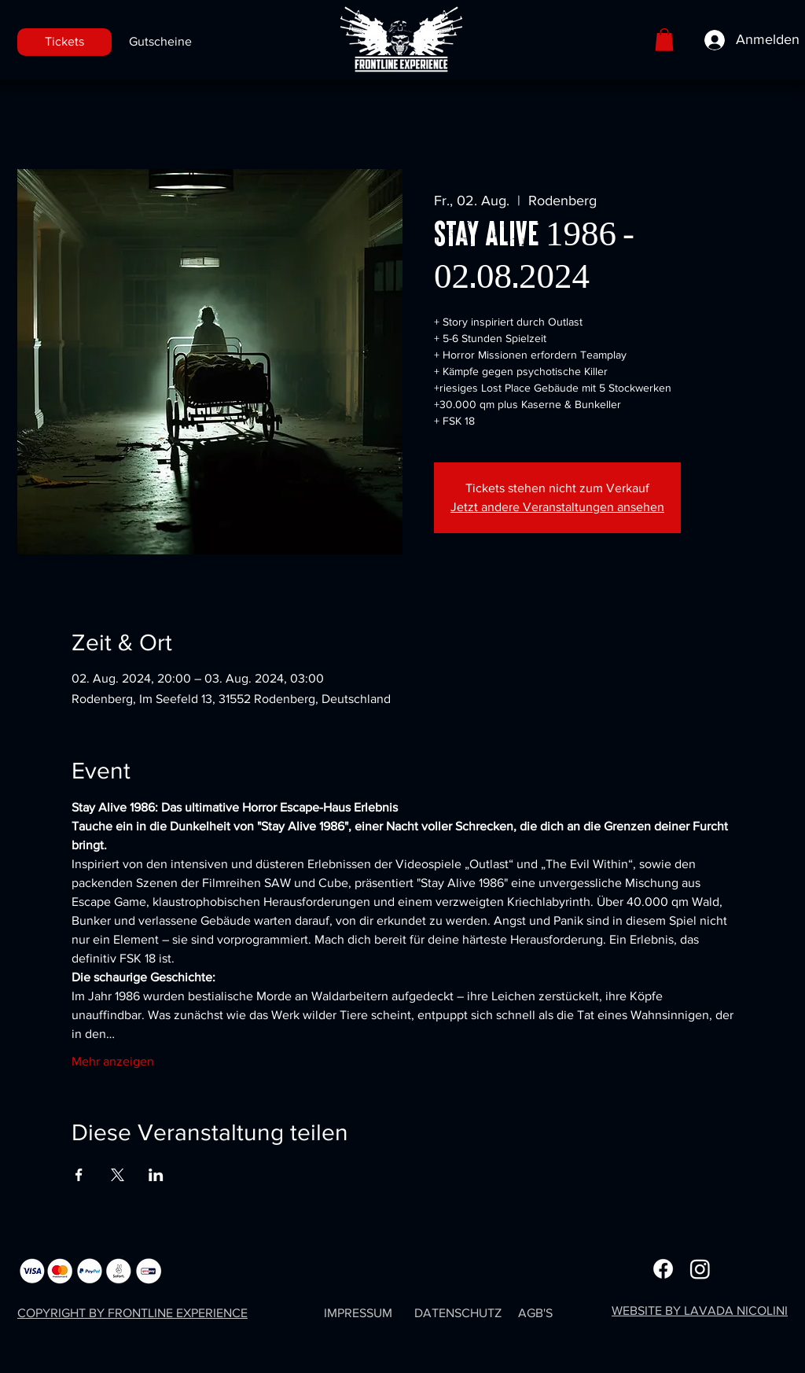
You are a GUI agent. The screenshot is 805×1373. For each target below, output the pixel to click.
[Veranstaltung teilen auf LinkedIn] (156, 1175)
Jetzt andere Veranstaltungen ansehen (557, 506)
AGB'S (535, 1313)
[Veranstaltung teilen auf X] (117, 1175)
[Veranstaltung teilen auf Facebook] (79, 1175)
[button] (664, 39)
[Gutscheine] (160, 42)
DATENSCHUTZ (458, 1313)
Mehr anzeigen (113, 1061)
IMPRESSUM (358, 1313)
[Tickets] (64, 42)
